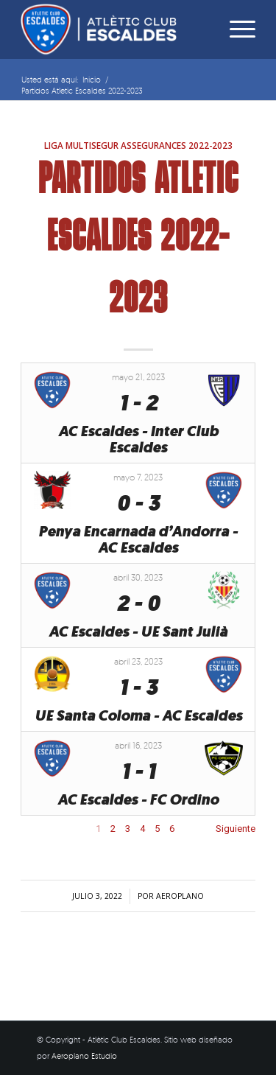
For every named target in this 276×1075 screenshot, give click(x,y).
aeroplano (180, 896)
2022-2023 (210, 145)
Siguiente (235, 828)
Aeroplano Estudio (84, 1056)
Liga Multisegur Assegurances (115, 145)
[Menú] (235, 29)
